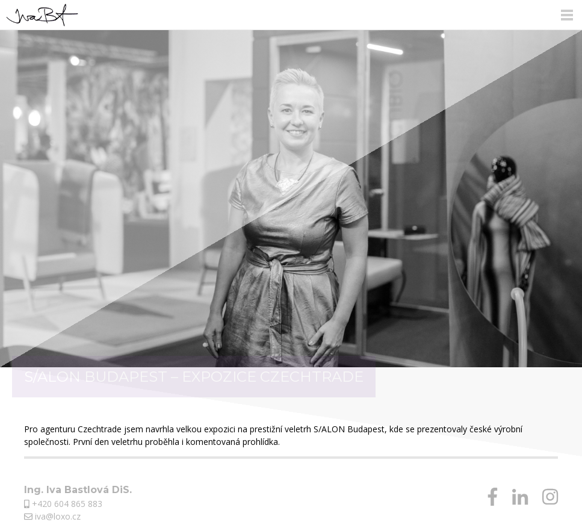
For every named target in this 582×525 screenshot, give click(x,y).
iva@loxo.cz (52, 516)
